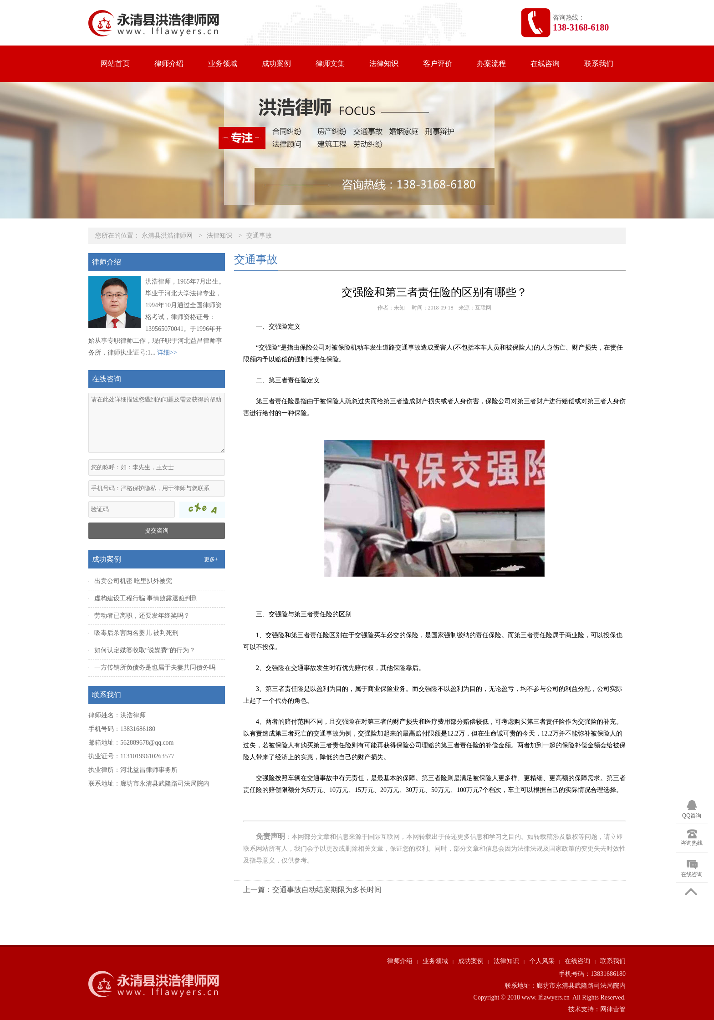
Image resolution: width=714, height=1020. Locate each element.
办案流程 (491, 63)
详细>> (167, 352)
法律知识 (383, 63)
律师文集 (330, 63)
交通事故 (259, 235)
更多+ (211, 559)
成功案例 (276, 63)
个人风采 (542, 961)
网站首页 (115, 63)
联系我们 (598, 63)
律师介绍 (169, 63)
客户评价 (437, 63)
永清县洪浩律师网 (167, 235)
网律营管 (613, 1009)
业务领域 (222, 63)
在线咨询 (545, 63)
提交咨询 (156, 530)
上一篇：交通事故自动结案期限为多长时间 (312, 889)
